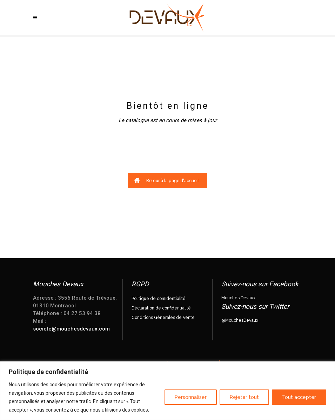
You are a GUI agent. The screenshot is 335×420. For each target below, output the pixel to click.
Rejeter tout (244, 397)
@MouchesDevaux (239, 320)
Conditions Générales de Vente (163, 317)
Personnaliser (191, 397)
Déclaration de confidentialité (161, 308)
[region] (167, 390)
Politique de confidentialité (159, 298)
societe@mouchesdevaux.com (71, 329)
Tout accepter (299, 397)
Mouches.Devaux (238, 297)
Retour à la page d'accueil (166, 180)
